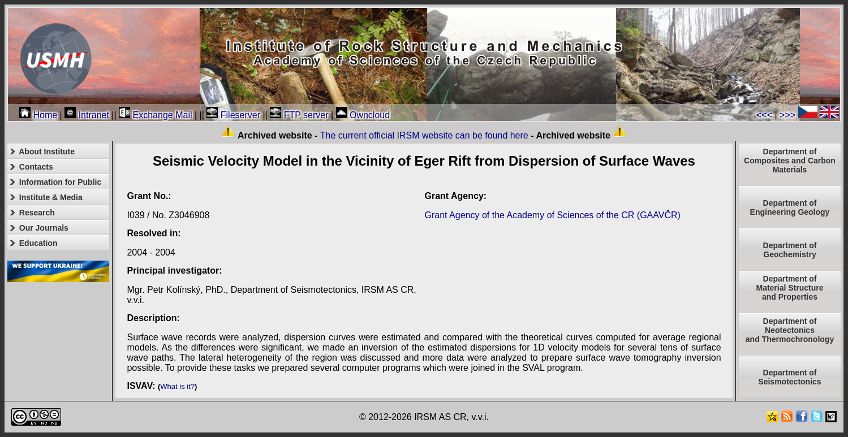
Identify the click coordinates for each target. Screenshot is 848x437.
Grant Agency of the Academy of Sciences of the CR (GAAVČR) (553, 215)
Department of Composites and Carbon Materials (790, 160)
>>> (787, 115)
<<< (764, 115)
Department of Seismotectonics (789, 377)
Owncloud (363, 115)
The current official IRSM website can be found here (424, 135)
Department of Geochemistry (790, 250)
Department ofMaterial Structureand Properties (789, 287)
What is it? (177, 386)
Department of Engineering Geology (790, 207)
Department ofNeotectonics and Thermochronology (790, 330)
